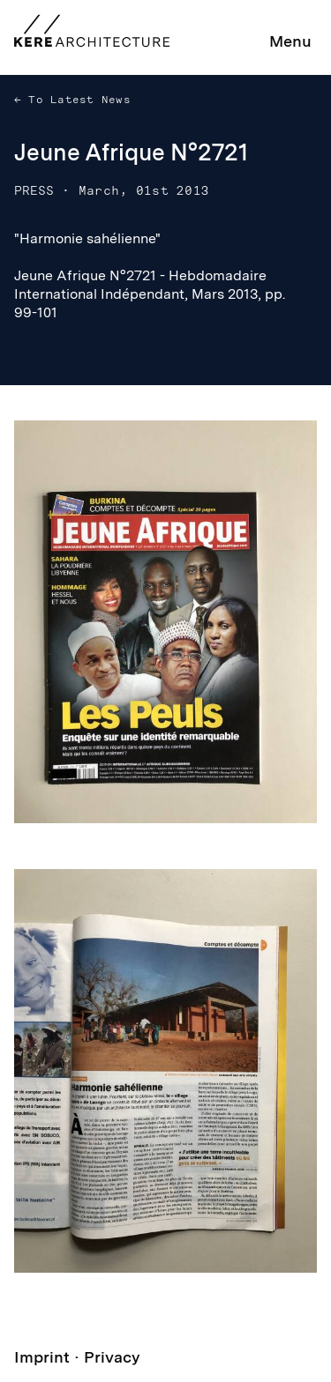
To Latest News (76, 99)
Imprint (42, 1357)
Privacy (112, 1357)
